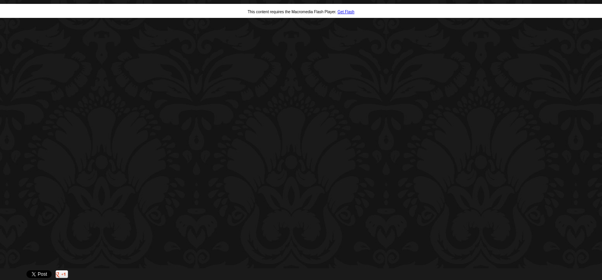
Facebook (562, 274)
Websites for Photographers (596, 274)
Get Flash (345, 12)
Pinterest (585, 274)
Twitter (574, 274)
